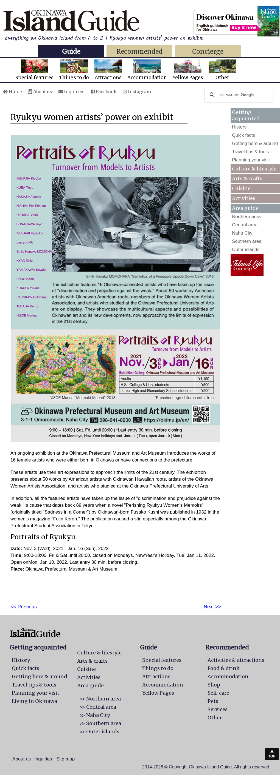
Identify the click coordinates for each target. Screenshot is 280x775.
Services (218, 709)
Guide (71, 51)
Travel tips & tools (250, 151)
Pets (213, 701)
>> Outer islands (99, 731)
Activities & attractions (236, 660)
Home (12, 91)
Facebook (104, 91)
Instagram (137, 91)
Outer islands (245, 249)
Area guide (90, 685)
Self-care (218, 693)
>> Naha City (94, 715)
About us (40, 91)
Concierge (207, 51)
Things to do (74, 70)
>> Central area (97, 707)
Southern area (247, 241)
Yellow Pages (187, 70)
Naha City (242, 233)
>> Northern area (100, 699)
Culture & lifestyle (254, 169)
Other (222, 70)
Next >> (212, 606)
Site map (65, 759)
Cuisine (241, 188)
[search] (238, 95)
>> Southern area (100, 723)
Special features (34, 70)
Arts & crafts (247, 178)
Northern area (246, 216)
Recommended (139, 51)
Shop (214, 685)
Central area (245, 224)
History (239, 127)
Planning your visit (251, 160)
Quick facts (243, 135)
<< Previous (23, 606)
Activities (243, 198)
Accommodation (147, 70)
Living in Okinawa (34, 701)
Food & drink (224, 668)
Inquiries (71, 91)
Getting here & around (255, 143)
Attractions (108, 70)
